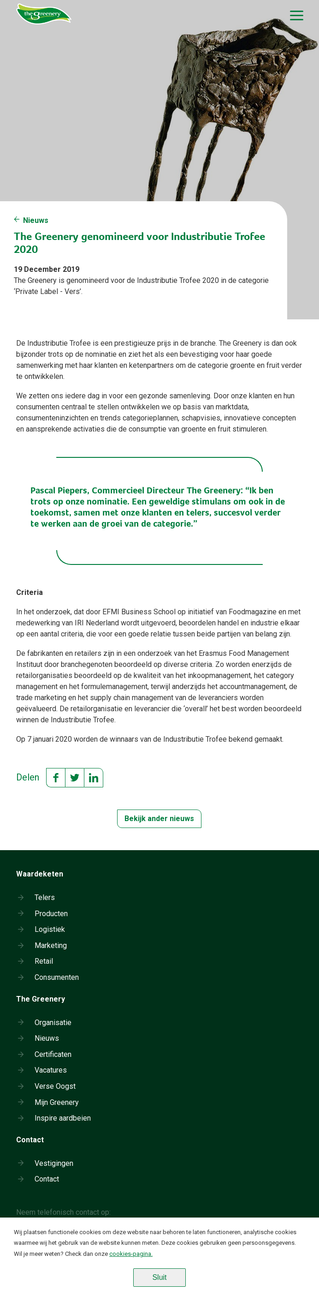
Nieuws (35, 220)
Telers (45, 897)
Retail (44, 961)
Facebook (56, 777)
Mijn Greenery (57, 1102)
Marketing (51, 945)
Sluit (159, 1277)
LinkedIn (93, 777)
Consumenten (57, 977)
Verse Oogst (55, 1086)
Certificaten (53, 1054)
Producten (51, 913)
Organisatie (53, 1022)
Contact (47, 1179)
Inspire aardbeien (63, 1118)
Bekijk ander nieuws (159, 818)
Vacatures (51, 1070)
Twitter (74, 777)
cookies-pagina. (131, 1253)
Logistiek (50, 929)
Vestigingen (54, 1163)
